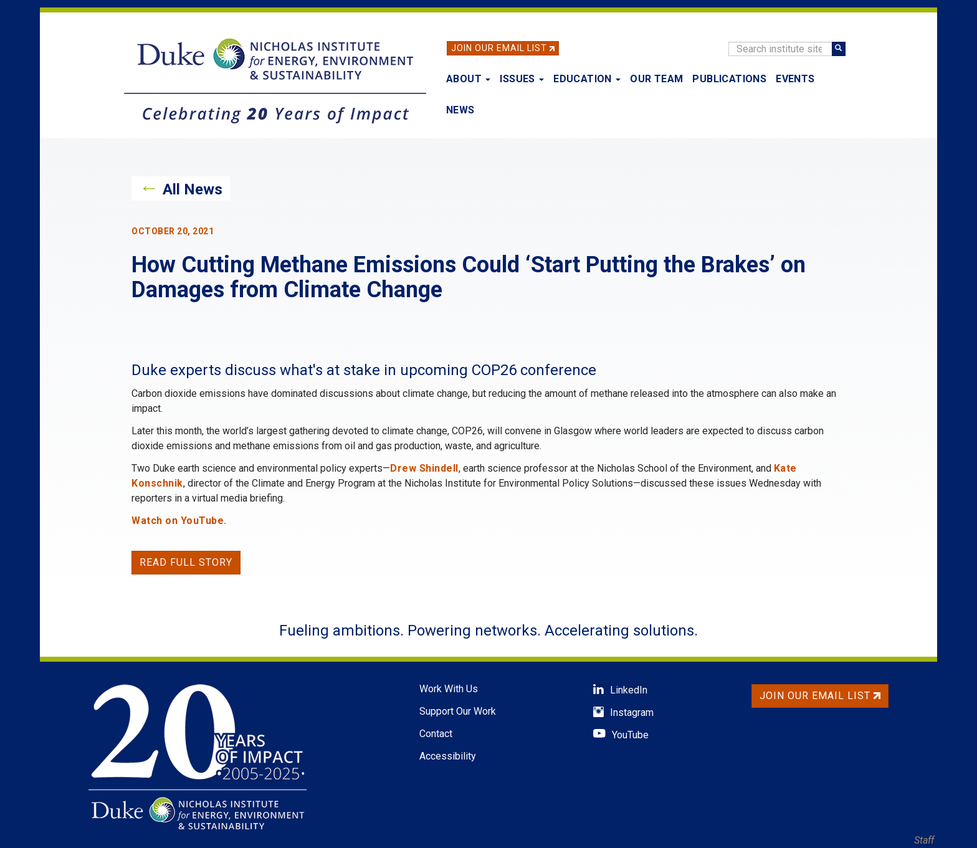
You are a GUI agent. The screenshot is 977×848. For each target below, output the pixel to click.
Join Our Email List (499, 48)
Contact (435, 734)
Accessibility (447, 756)
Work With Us (448, 689)
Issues (522, 79)
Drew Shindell (424, 468)
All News (192, 189)
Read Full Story (186, 562)
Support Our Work (457, 711)
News (460, 110)
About (468, 79)
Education (587, 79)
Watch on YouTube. (179, 520)
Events (795, 79)
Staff (924, 840)
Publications (729, 79)
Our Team (656, 79)
